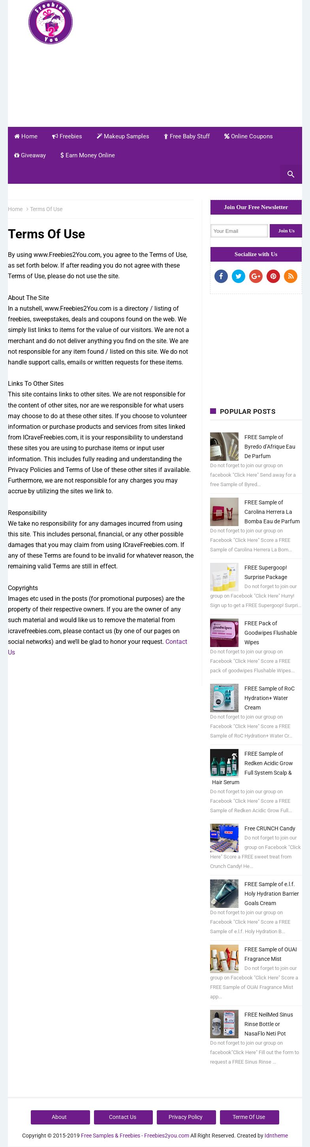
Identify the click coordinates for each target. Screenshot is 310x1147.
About (59, 1117)
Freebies (67, 136)
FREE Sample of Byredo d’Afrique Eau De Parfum (269, 446)
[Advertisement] (203, 62)
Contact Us (122, 1117)
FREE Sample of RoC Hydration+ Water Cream (269, 698)
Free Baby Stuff (187, 136)
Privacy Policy (186, 1117)
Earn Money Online (87, 155)
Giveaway (30, 155)
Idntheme (276, 1135)
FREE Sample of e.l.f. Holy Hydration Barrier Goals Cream (271, 893)
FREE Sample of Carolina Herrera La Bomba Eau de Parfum (272, 511)
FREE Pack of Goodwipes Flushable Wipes (270, 632)
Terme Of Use (249, 1117)
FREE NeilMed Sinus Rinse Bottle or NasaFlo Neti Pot (268, 1024)
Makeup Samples (123, 136)
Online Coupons (248, 136)
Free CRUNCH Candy (269, 828)
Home (26, 136)
